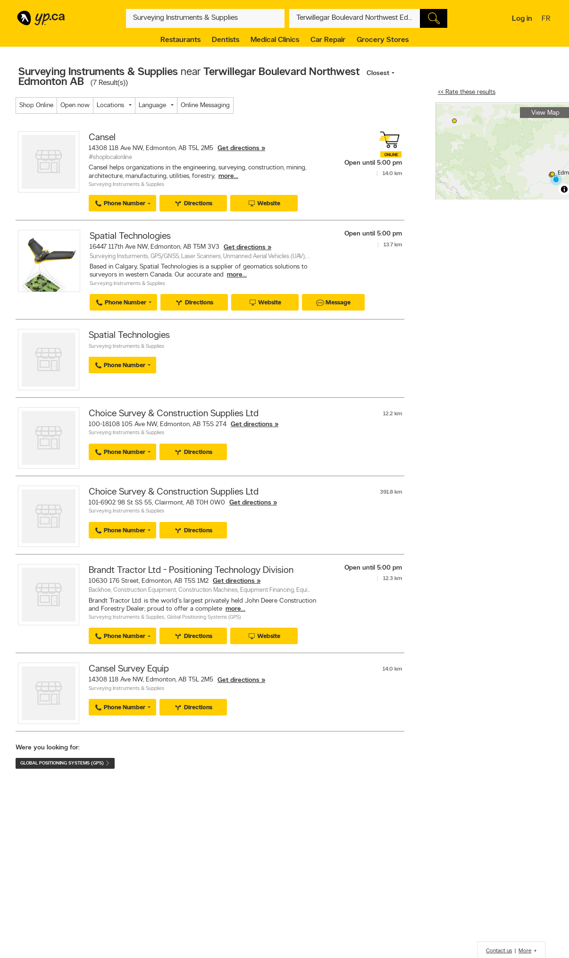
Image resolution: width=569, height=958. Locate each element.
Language (152, 105)
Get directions (238, 148)
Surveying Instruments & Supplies (126, 184)
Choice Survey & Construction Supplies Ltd (174, 414)
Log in (522, 19)
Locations (110, 105)
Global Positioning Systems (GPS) (204, 617)
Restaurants (180, 40)
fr (547, 19)
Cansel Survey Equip (129, 669)
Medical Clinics (275, 40)
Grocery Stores (383, 40)
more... (228, 176)
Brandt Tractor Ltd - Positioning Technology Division (191, 570)
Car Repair (327, 40)
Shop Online (36, 105)
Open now (75, 105)
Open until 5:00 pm (373, 163)
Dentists (225, 40)
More (525, 951)
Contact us (499, 951)
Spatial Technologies (130, 236)
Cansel (102, 138)
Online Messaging (205, 105)
